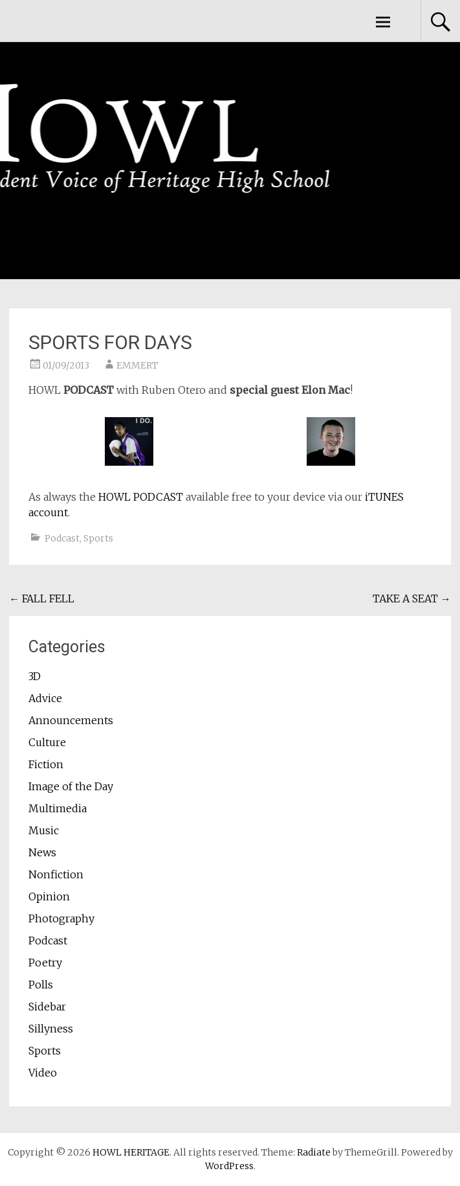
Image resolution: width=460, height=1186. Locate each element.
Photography (61, 918)
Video (42, 1072)
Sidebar (47, 1006)
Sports (98, 538)
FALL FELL (41, 598)
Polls (40, 984)
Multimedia (57, 808)
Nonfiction (55, 874)
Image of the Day (70, 786)
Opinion (49, 896)
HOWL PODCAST (140, 496)
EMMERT (137, 365)
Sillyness (50, 1028)
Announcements (70, 720)
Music (43, 830)
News (42, 852)
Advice (45, 698)
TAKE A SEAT (412, 598)
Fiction (45, 764)
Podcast (62, 538)
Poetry (45, 962)
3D (34, 676)
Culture (47, 742)
